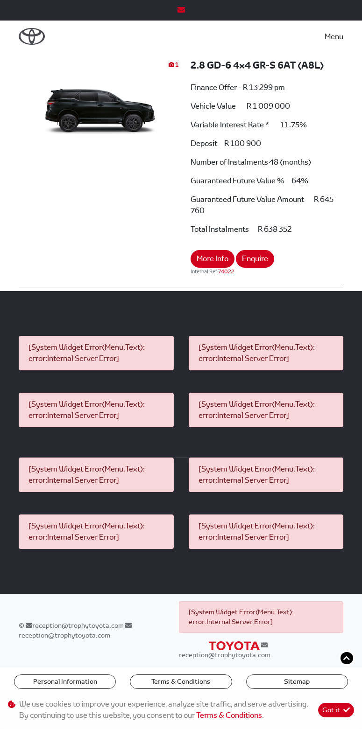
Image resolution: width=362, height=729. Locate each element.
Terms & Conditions (180, 681)
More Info (212, 259)
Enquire (255, 259)
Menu (334, 37)
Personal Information (65, 681)
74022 (226, 271)
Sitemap (297, 681)
